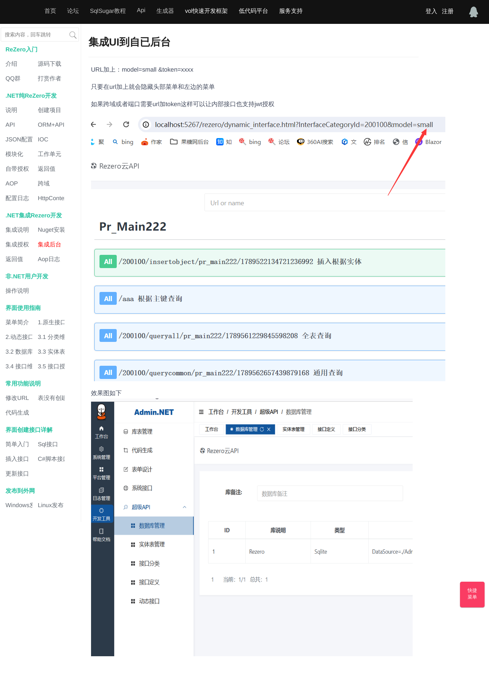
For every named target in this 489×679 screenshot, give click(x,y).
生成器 (165, 11)
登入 (431, 11)
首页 (50, 11)
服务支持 (291, 11)
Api (141, 10)
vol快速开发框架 (206, 11)
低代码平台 (253, 11)
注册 (447, 11)
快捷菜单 (472, 594)
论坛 (73, 11)
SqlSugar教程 (108, 11)
